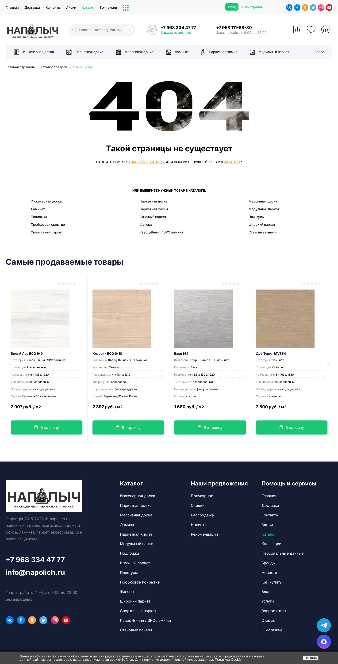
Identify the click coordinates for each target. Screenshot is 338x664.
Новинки (199, 524)
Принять (310, 658)
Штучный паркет (153, 217)
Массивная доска (263, 201)
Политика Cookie (228, 659)
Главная (12, 7)
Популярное (202, 495)
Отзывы (268, 620)
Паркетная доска (154, 201)
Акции (71, 7)
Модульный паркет (264, 209)
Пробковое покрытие (48, 224)
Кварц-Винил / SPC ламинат (162, 232)
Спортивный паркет (47, 232)
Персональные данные (282, 553)
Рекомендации (204, 534)
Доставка (32, 7)
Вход (232, 7)
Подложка (39, 217)
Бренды (268, 563)
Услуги (267, 601)
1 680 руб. (210, 409)
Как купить (271, 582)
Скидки (197, 505)
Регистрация (252, 7)
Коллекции (108, 7)
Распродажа (202, 515)
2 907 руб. (46, 409)
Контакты (53, 7)
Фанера (146, 224)
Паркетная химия (154, 209)
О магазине (271, 630)
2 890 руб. (291, 409)
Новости (269, 572)
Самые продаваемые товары (64, 262)
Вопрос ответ (273, 610)
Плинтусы (256, 217)
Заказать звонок (176, 32)
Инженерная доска (46, 201)
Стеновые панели (263, 232)
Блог (265, 591)
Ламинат (38, 209)
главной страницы (147, 162)
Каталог (88, 7)
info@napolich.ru (35, 572)
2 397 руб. (128, 409)
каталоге (232, 162)
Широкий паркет (262, 224)
